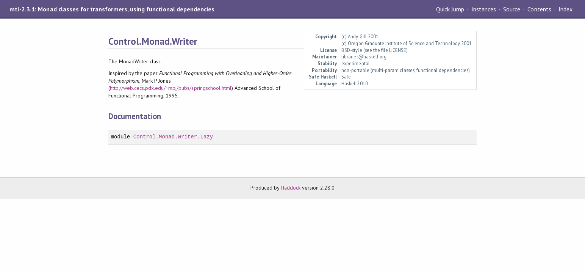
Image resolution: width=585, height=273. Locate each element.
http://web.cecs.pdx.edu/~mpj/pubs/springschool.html (170, 88)
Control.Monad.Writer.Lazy (173, 136)
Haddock (290, 187)
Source (511, 9)
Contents (539, 9)
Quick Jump (450, 9)
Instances (483, 9)
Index (565, 9)
